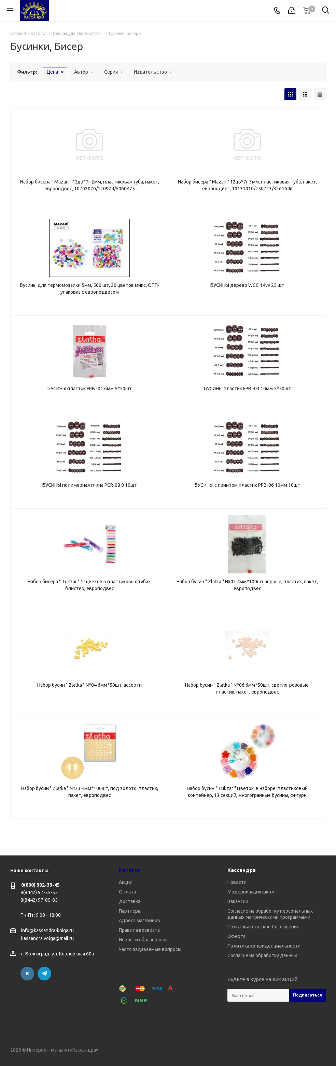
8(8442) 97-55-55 (39, 892)
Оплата (127, 891)
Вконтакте (27, 973)
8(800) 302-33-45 (40, 885)
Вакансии (237, 901)
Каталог (129, 870)
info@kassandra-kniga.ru (47, 930)
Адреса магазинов (139, 920)
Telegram (44, 973)
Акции (125, 882)
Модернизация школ (250, 891)
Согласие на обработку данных (262, 955)
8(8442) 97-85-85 (39, 900)
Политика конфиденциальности (263, 946)
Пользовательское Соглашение (263, 926)
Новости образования (143, 939)
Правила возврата (139, 930)
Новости (237, 882)
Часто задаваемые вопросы (150, 949)
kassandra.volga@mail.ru (47, 938)
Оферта (236, 936)
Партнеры (130, 911)
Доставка (129, 901)
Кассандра (241, 870)
